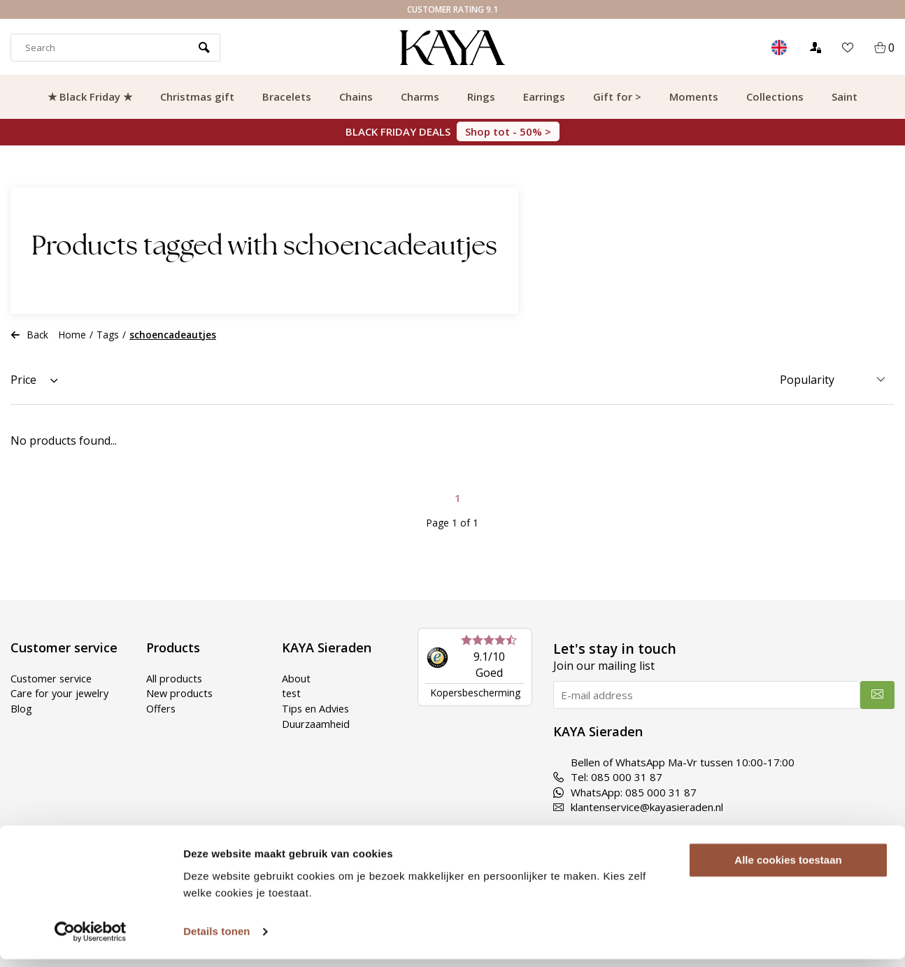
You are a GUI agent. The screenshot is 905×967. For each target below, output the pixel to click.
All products (174, 678)
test (292, 693)
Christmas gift (197, 96)
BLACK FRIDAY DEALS (452, 131)
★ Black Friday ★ (90, 96)
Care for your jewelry (61, 693)
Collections (775, 96)
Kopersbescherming (475, 692)
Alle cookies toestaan (787, 868)
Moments (693, 96)
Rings (481, 96)
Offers (162, 708)
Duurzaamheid (316, 723)
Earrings (544, 96)
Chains (356, 96)
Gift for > (617, 96)
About (296, 678)
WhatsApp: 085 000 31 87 (625, 792)
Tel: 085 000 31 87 (607, 777)
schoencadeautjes (172, 334)
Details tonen (216, 939)
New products (180, 693)
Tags (108, 334)
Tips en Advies (317, 708)
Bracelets (286, 96)
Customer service (53, 678)
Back (29, 334)
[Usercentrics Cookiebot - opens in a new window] (90, 939)
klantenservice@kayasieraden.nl (638, 807)
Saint (844, 96)
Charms (420, 96)
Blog (21, 708)
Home (72, 334)
